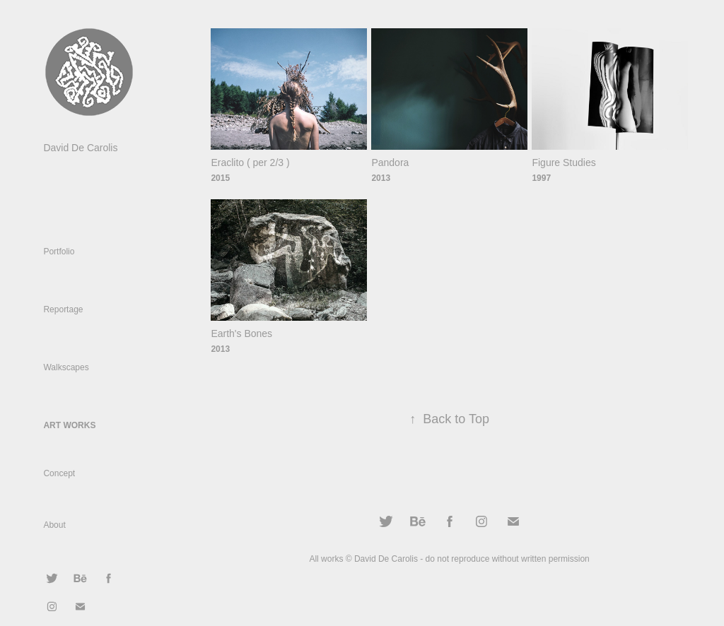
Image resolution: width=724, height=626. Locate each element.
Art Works (69, 425)
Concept (59, 473)
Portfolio (58, 251)
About (54, 525)
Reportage (63, 309)
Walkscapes (65, 367)
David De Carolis (80, 147)
